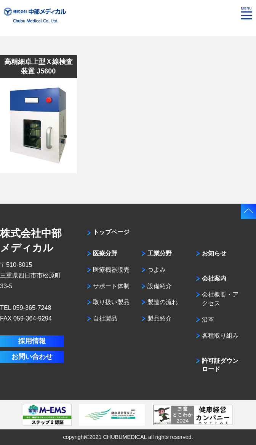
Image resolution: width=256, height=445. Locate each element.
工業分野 (159, 253)
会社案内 (214, 278)
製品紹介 (159, 318)
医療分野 (105, 253)
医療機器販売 (111, 269)
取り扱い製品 (111, 301)
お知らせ (214, 253)
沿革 (208, 319)
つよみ (156, 269)
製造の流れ (162, 301)
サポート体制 (111, 285)
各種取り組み (220, 335)
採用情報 (32, 341)
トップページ (111, 231)
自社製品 (105, 318)
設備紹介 (159, 285)
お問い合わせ (32, 356)
